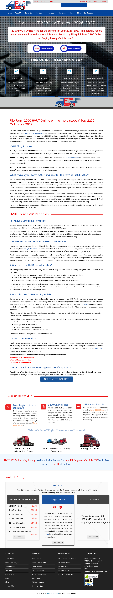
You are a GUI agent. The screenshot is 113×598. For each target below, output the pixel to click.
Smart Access (37, 567)
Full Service (9, 574)
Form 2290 (38, 1)
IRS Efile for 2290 (64, 570)
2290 (90, 1)
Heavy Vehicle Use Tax (31, 249)
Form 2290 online (100, 1)
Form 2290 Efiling (97, 424)
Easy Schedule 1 (38, 570)
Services (62, 13)
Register (93, 5)
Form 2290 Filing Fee (13, 563)
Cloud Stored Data (39, 563)
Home (9, 13)
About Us (18, 13)
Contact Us (88, 13)
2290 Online (48, 1)
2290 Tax (83, 1)
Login (103, 5)
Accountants (10, 567)
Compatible (36, 559)
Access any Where (39, 574)
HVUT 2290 (99, 348)
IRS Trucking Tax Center (67, 559)
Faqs (72, 13)
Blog (79, 13)
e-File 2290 (9, 559)
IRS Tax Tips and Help (66, 574)
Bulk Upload (36, 578)
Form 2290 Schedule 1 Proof (35, 133)
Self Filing (8, 570)
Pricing (39, 13)
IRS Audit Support (38, 582)
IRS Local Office (64, 563)
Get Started (18, 537)
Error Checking (37, 586)
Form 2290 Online (72, 158)
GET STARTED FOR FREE (56, 379)
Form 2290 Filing (53, 593)
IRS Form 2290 (63, 567)
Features (50, 13)
